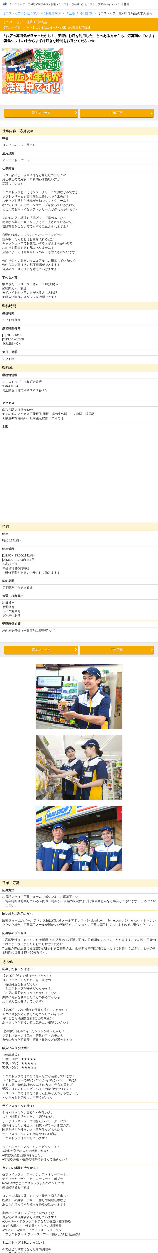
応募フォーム (41, 112)
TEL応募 (117, 112)
